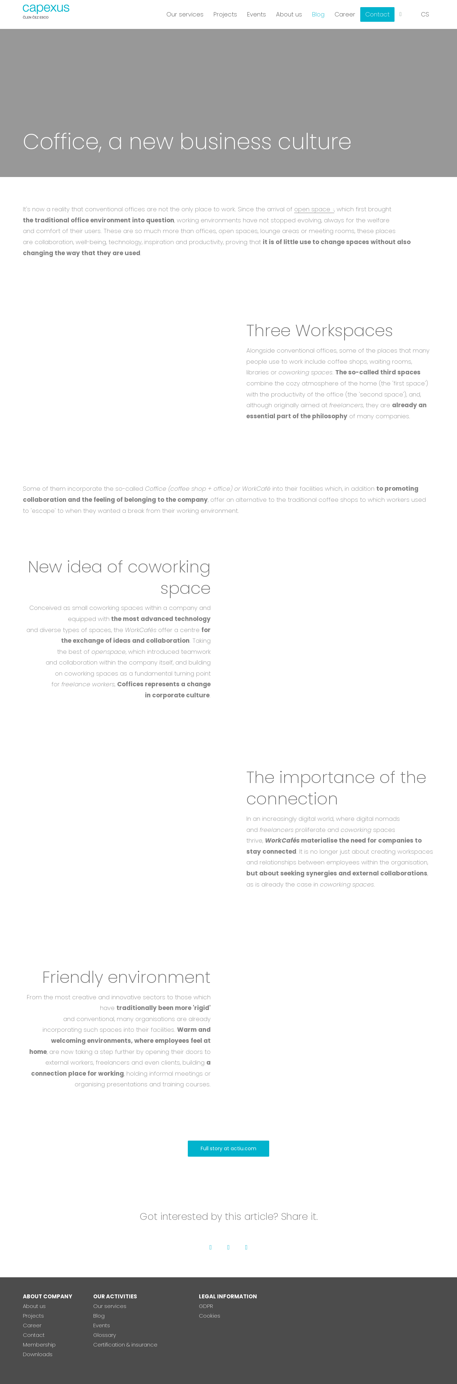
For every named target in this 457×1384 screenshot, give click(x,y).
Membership (39, 1344)
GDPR (206, 1306)
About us (34, 1306)
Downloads (37, 1354)
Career (32, 1325)
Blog (99, 1315)
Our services (109, 1306)
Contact (34, 1335)
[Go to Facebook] (210, 1247)
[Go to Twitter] (228, 1247)
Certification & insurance (125, 1344)
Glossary (104, 1335)
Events (101, 1325)
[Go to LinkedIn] (246, 1247)
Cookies (209, 1315)
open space (312, 209)
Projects (33, 1315)
